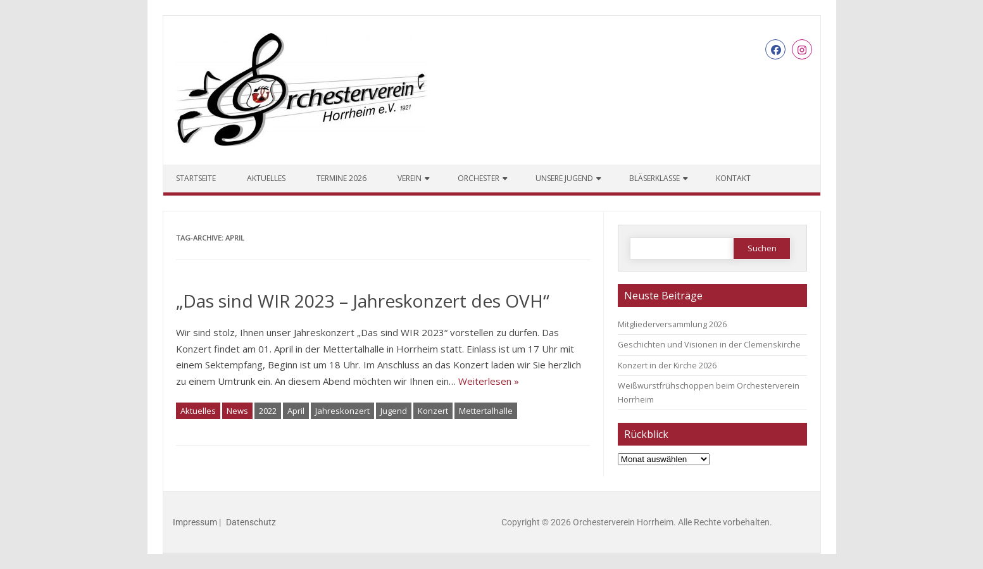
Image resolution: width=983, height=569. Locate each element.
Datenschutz (251, 522)
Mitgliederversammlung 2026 (672, 324)
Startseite (196, 178)
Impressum (195, 522)
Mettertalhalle (486, 410)
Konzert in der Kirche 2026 (667, 365)
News (237, 410)
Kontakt (733, 178)
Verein (410, 178)
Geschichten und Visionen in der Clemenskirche (709, 344)
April (295, 410)
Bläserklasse (654, 178)
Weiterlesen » (488, 381)
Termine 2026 (341, 178)
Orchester (478, 178)
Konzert (433, 410)
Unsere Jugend (564, 178)
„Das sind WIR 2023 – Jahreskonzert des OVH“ (362, 301)
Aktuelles (266, 178)
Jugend (393, 410)
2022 (268, 410)
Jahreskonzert (342, 410)
